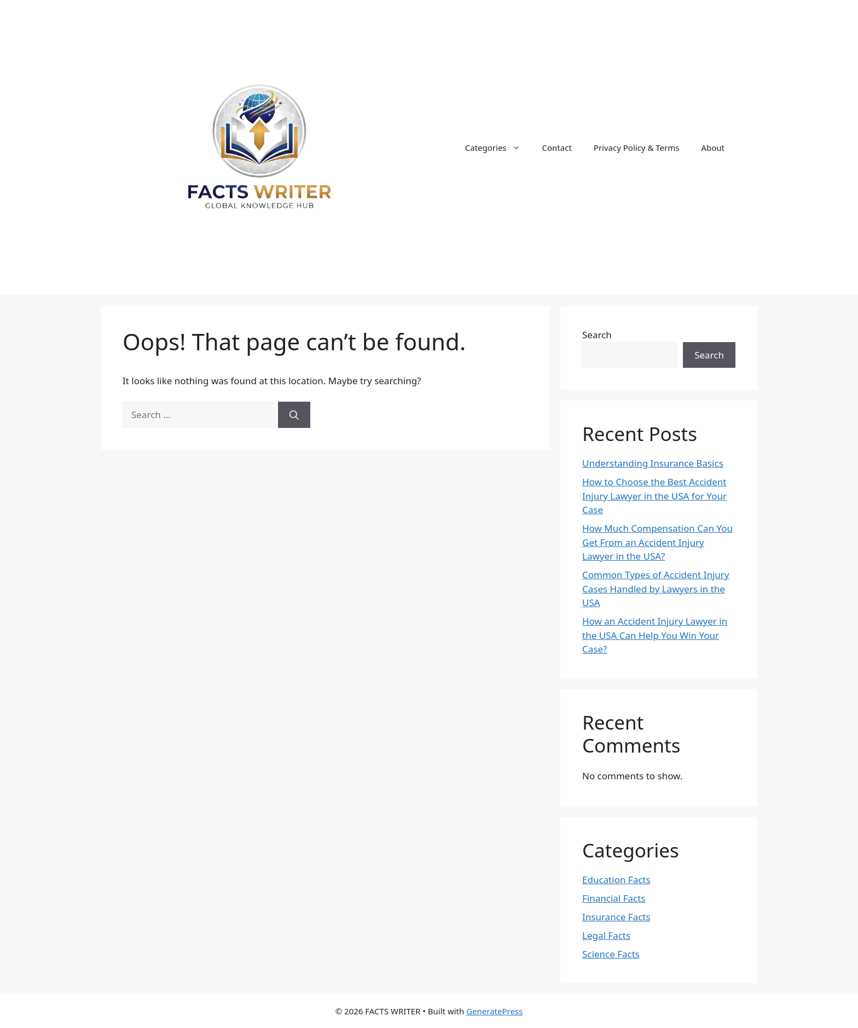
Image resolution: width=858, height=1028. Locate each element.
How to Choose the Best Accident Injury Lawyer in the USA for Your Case (654, 495)
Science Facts (611, 954)
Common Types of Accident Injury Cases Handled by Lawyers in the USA (655, 588)
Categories (498, 147)
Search (597, 334)
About (712, 147)
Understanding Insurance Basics (652, 463)
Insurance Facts (616, 916)
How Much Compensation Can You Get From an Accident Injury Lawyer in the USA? (657, 542)
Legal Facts (606, 935)
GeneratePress (494, 1011)
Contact (557, 147)
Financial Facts (613, 898)
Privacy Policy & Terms (637, 147)
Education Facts (616, 879)
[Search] (294, 415)
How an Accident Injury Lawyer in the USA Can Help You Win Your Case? (654, 635)
